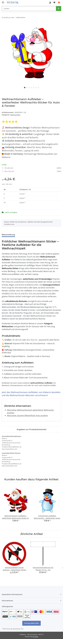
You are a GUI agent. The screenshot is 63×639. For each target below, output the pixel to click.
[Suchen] (29, 8)
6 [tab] (36, 87)
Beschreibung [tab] (8, 235)
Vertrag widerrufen (31, 623)
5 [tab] (33, 87)
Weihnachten (15, 115)
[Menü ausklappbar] (3, 1)
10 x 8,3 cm (33, 168)
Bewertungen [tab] (25, 235)
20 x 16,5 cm (33, 171)
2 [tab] (27, 87)
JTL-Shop (35, 637)
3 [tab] (29, 87)
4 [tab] (31, 87)
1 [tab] (24, 87)
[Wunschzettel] (54, 2)
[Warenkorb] (59, 2)
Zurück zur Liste (8, 17)
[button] (50, 2)
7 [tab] (38, 87)
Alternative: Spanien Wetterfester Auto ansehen (27, 415)
